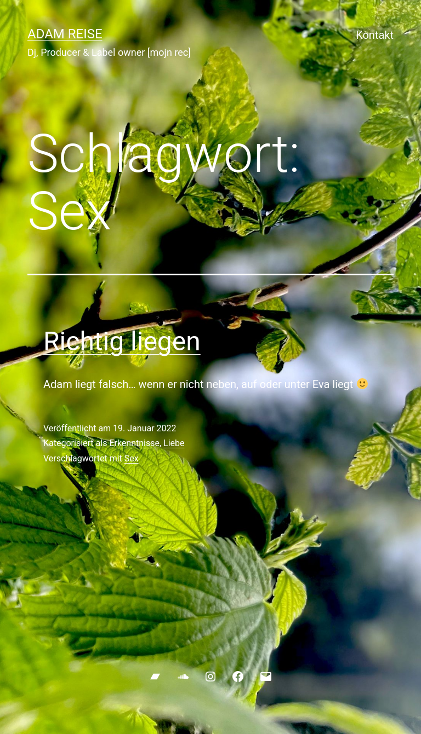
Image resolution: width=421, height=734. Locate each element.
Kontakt (375, 35)
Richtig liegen (122, 341)
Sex (131, 458)
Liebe (173, 443)
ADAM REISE (65, 34)
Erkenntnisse (134, 443)
